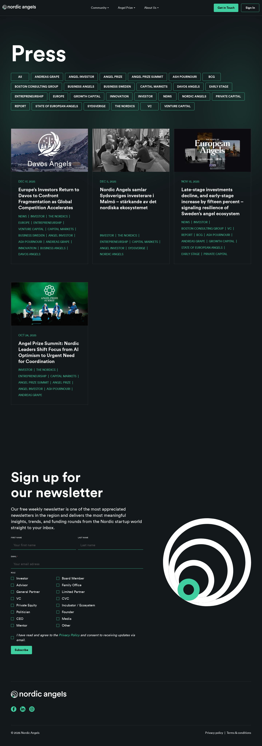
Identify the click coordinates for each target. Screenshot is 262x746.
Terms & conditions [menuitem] (239, 732)
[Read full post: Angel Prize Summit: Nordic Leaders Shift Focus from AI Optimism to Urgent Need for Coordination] (49, 303)
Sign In (250, 7)
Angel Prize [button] (125, 7)
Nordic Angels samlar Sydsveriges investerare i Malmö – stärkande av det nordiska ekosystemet (128, 198)
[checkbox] (77, 603)
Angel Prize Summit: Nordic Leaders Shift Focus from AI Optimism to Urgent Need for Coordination (48, 352)
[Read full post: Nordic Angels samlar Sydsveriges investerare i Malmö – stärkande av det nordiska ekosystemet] (131, 150)
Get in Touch (226, 7)
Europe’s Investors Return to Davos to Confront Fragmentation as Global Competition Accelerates (48, 198)
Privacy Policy (69, 635)
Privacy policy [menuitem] (214, 732)
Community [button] (98, 7)
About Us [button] (150, 7)
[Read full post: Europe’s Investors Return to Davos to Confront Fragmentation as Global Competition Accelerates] (49, 150)
